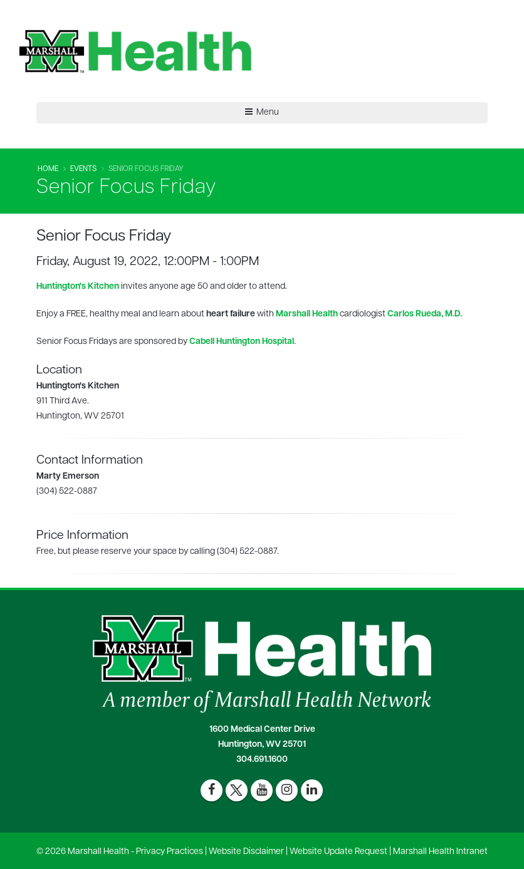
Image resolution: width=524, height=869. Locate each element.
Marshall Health (307, 314)
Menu (262, 112)
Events (83, 169)
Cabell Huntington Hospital (241, 341)
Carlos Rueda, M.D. (424, 314)
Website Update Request (338, 851)
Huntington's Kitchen (77, 286)
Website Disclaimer (246, 851)
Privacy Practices (169, 851)
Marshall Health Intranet (440, 851)
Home (48, 169)
